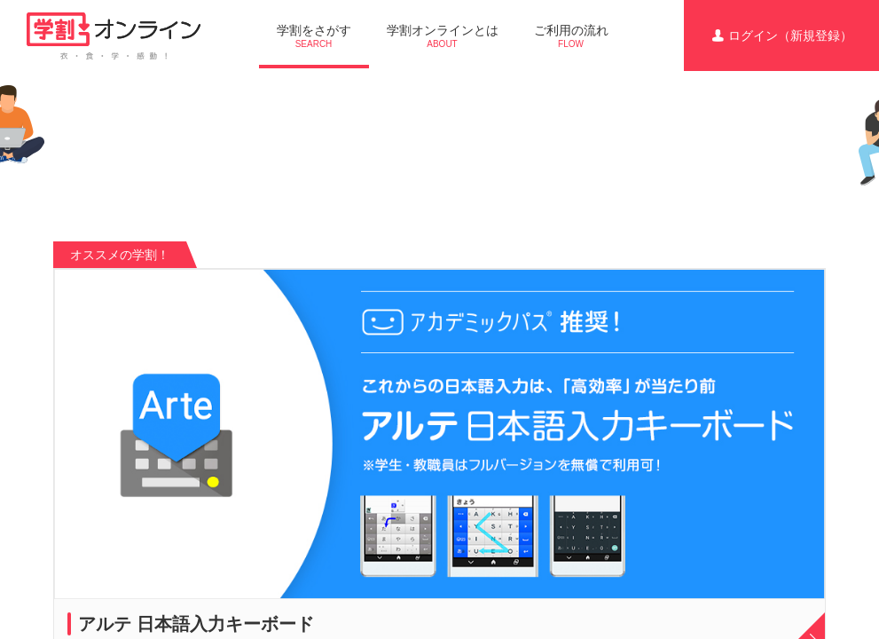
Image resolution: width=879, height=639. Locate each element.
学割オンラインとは (442, 36)
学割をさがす (314, 36)
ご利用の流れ (571, 36)
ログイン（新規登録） (781, 35)
